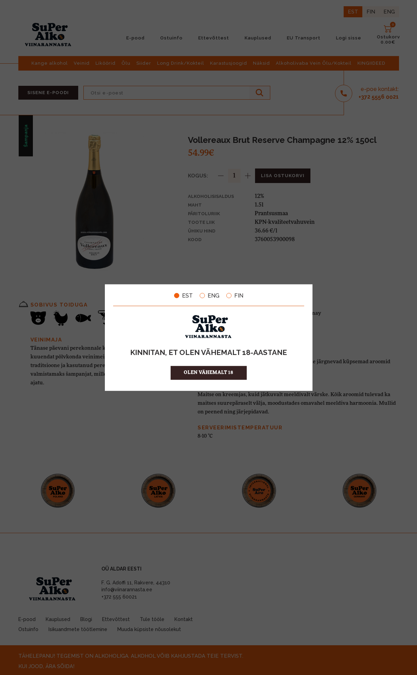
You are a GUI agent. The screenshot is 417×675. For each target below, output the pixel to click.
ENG (209, 295)
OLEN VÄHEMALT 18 (208, 373)
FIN (234, 295)
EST (183, 295)
